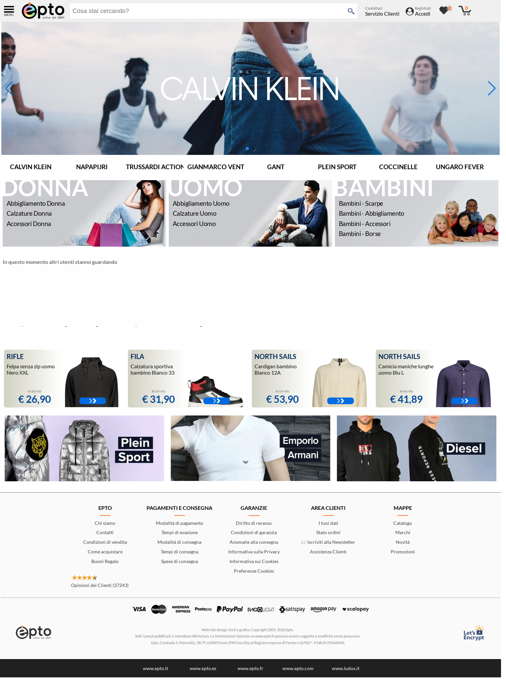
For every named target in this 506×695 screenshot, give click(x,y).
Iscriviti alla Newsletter (328, 542)
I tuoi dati (328, 523)
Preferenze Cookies (254, 571)
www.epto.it (155, 668)
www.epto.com (298, 668)
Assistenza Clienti (328, 551)
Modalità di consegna (179, 542)
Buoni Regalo (105, 561)
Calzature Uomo (194, 213)
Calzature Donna (29, 213)
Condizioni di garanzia (254, 532)
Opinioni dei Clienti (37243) (100, 585)
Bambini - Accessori (364, 223)
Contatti (105, 532)
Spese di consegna (179, 561)
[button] (491, 88)
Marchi (402, 532)
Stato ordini (328, 532)
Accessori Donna (29, 223)
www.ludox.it (345, 668)
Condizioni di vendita (105, 542)
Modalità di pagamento (179, 523)
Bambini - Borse (359, 233)
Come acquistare (105, 551)
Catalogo (402, 523)
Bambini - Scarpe (361, 203)
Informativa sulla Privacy (254, 551)
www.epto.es (203, 668)
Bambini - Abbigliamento (371, 213)
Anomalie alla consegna (254, 542)
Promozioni (403, 551)
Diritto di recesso (254, 523)
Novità (403, 542)
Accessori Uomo (194, 223)
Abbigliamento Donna (36, 203)
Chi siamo (105, 523)
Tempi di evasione (179, 532)
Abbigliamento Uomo (201, 203)
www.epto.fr (250, 668)
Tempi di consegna (179, 551)
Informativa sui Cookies (254, 561)
